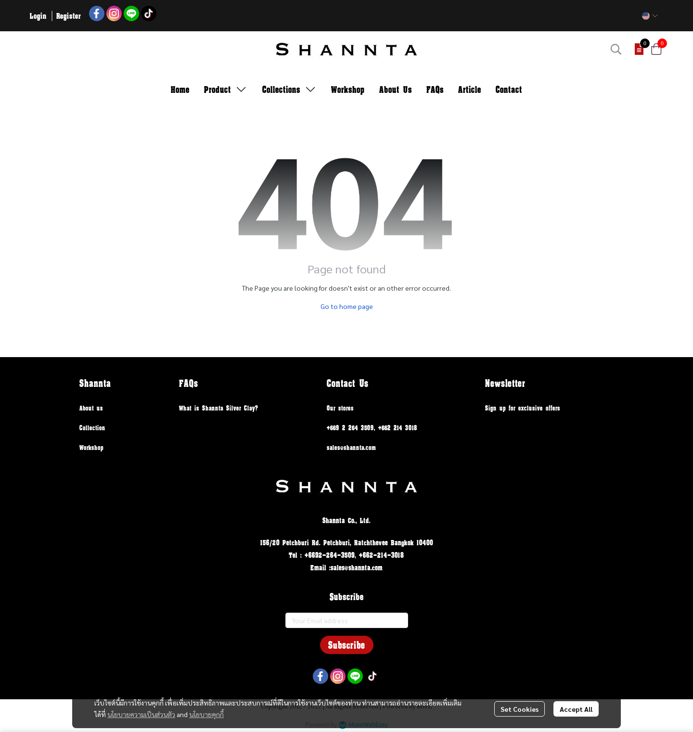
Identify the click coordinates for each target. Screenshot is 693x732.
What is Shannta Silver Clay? (218, 408)
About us (91, 408)
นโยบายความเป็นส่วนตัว (141, 714)
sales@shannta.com (351, 447)
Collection (92, 428)
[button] (650, 16)
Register (68, 16)
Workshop (91, 447)
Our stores (340, 408)
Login (38, 16)
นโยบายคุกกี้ (206, 714)
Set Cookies (519, 709)
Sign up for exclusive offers (522, 408)
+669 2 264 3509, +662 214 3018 (372, 428)
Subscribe (346, 645)
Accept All (576, 709)
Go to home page (347, 306)
